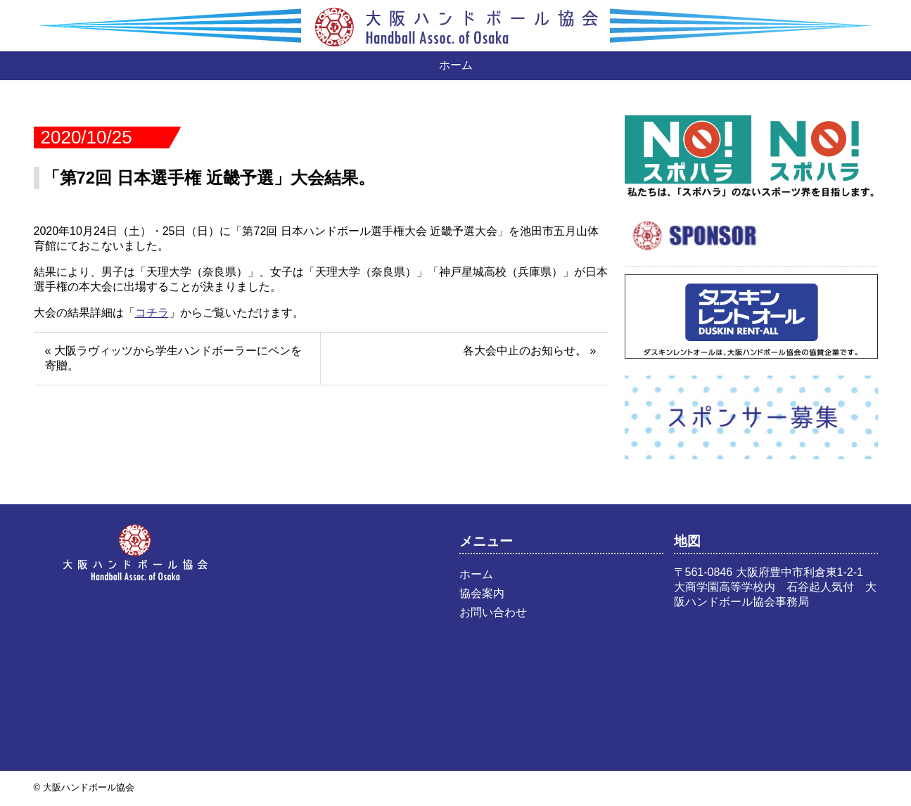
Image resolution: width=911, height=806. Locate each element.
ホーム (456, 65)
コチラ (152, 313)
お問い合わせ (493, 612)
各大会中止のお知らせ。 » (529, 351)
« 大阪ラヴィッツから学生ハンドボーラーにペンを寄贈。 (173, 358)
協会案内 (481, 593)
